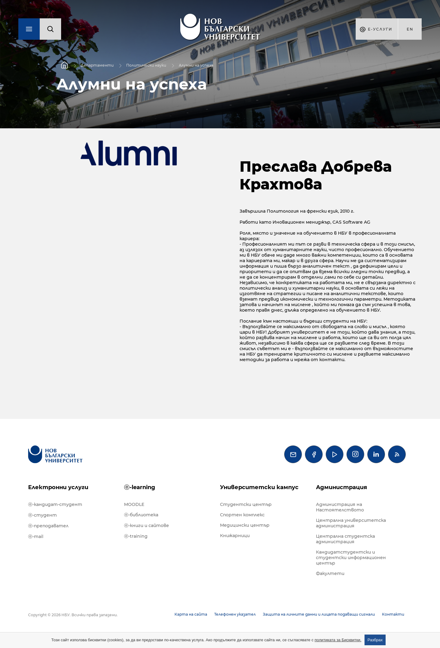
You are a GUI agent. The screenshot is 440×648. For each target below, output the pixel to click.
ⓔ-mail (35, 536)
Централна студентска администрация (345, 538)
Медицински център (245, 525)
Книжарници (235, 535)
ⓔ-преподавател (48, 526)
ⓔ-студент (42, 515)
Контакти (393, 614)
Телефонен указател (235, 614)
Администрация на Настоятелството (340, 507)
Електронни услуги (58, 487)
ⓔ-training (136, 536)
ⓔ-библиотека (141, 515)
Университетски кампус (259, 487)
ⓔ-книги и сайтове (146, 525)
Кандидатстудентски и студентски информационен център (351, 557)
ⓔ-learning (139, 487)
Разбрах (375, 640)
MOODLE (134, 504)
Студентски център (246, 504)
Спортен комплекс (242, 515)
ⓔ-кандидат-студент (55, 504)
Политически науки (146, 65)
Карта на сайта (190, 614)
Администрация (341, 487)
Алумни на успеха (196, 65)
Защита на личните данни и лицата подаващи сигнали (319, 614)
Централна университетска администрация (351, 523)
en (410, 29)
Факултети (330, 573)
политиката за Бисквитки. (338, 640)
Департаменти (97, 65)
